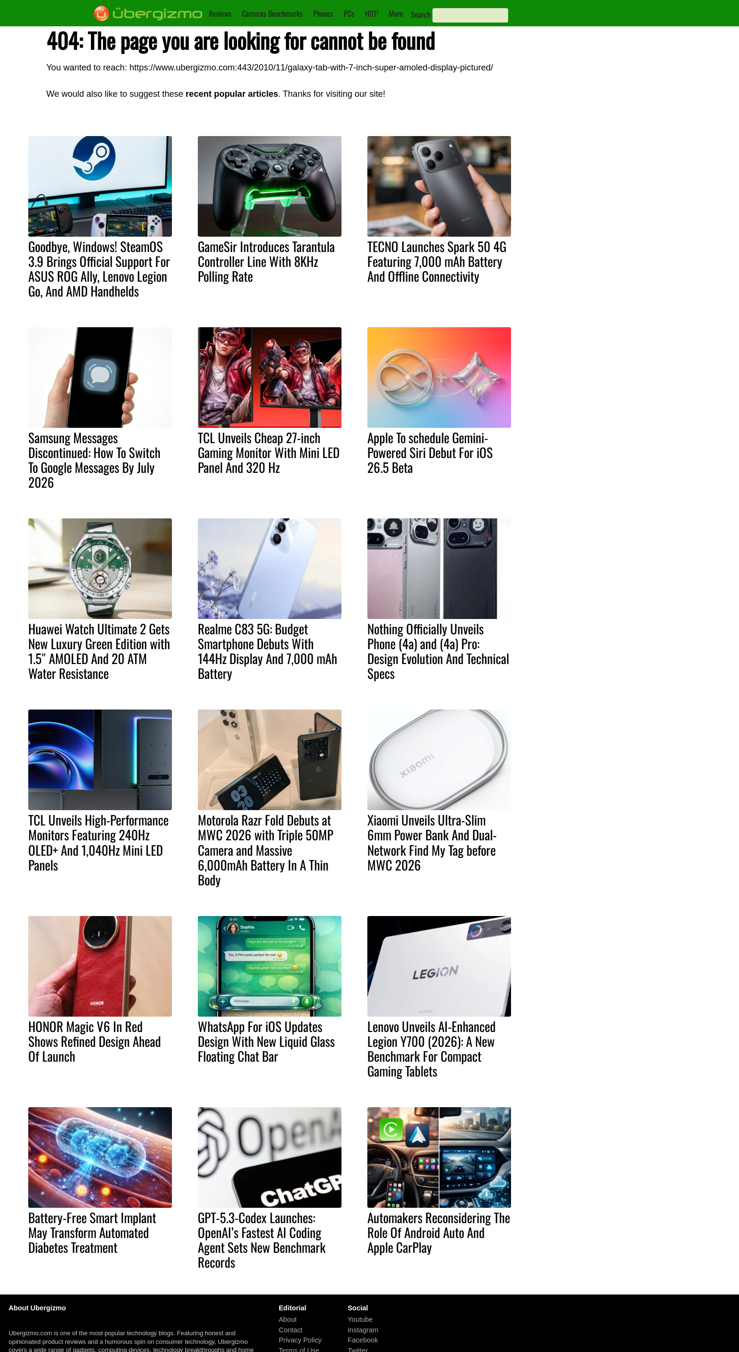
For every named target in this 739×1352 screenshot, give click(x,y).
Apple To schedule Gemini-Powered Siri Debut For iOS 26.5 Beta (430, 452)
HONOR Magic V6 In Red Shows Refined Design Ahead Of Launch (94, 1041)
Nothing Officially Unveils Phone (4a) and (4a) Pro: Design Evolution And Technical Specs (438, 651)
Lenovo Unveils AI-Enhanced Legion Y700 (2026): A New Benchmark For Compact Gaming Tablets (431, 1048)
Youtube (360, 1319)
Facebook (363, 1340)
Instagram (363, 1330)
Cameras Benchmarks (272, 13)
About (288, 1319)
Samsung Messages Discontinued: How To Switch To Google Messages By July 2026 (94, 460)
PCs (349, 13)
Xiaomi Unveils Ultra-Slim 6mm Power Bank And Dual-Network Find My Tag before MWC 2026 (432, 842)
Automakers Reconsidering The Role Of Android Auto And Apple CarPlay (438, 1232)
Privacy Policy (300, 1340)
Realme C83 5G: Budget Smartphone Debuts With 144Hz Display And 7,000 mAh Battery (267, 651)
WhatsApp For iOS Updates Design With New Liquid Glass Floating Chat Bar (266, 1041)
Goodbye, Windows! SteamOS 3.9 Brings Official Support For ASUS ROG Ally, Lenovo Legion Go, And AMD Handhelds (99, 268)
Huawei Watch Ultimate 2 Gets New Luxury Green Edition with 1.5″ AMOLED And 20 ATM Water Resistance (99, 651)
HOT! (371, 13)
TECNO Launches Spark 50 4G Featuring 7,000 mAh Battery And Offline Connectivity (436, 261)
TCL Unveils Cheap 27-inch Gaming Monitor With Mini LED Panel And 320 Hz (269, 452)
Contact (291, 1330)
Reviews (220, 13)
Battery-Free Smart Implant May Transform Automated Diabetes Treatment (92, 1232)
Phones (323, 13)
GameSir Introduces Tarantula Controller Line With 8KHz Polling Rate (266, 261)
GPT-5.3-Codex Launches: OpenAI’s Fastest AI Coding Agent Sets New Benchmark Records (262, 1240)
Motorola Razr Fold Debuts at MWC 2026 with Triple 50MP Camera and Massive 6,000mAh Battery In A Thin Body (265, 849)
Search (421, 14)
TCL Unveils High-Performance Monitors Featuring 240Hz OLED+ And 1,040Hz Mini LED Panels (98, 842)
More (396, 13)
